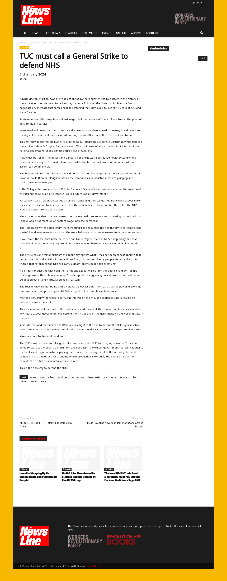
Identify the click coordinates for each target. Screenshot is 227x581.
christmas (62, 377)
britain (51, 377)
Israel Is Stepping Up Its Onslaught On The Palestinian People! (38, 477)
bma (42, 377)
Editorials (53, 33)
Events (106, 33)
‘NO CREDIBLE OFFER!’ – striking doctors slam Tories (46, 424)
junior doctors (77, 377)
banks (33, 377)
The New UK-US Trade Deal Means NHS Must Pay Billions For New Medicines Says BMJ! (122, 477)
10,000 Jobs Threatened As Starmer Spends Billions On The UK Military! (79, 477)
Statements (89, 33)
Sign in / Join (197, 2)
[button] (201, 33)
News (36, 33)
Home (24, 42)
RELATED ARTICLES (33, 438)
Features (71, 33)
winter (34, 381)
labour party (94, 377)
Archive (136, 33)
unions (24, 381)
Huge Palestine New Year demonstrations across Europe (115, 424)
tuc (134, 377)
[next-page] (27, 489)
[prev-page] (22, 489)
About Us (153, 33)
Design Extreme (93, 566)
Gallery (121, 33)
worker (44, 381)
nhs (105, 377)
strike (113, 377)
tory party (124, 377)
